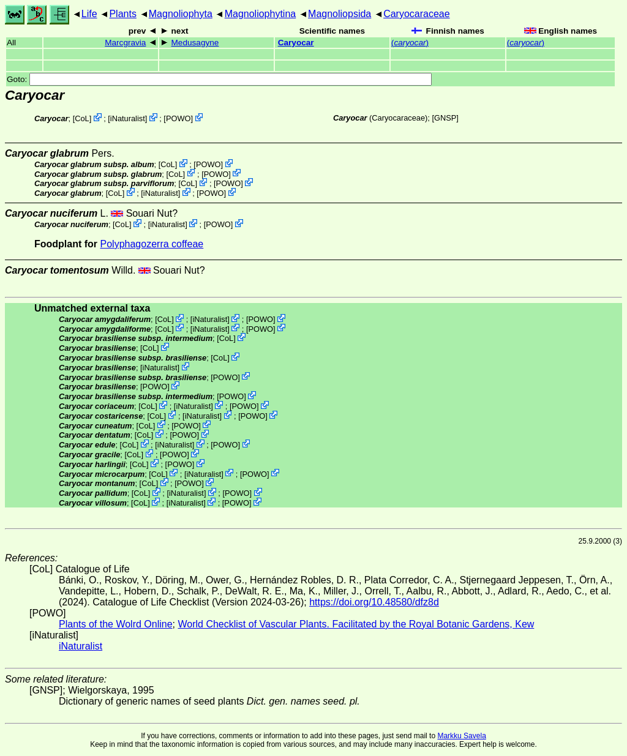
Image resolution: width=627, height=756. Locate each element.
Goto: (219, 79)
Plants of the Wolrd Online (116, 624)
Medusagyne (195, 42)
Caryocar (296, 42)
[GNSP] (445, 117)
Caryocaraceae (416, 14)
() (410, 42)
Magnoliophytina (260, 14)
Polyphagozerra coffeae (152, 244)
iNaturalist (127, 118)
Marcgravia (125, 42)
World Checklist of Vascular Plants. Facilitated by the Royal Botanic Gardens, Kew (356, 624)
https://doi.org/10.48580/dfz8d (374, 602)
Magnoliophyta (180, 14)
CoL (82, 118)
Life (89, 14)
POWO (178, 118)
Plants (122, 14)
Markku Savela (461, 736)
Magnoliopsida (339, 14)
